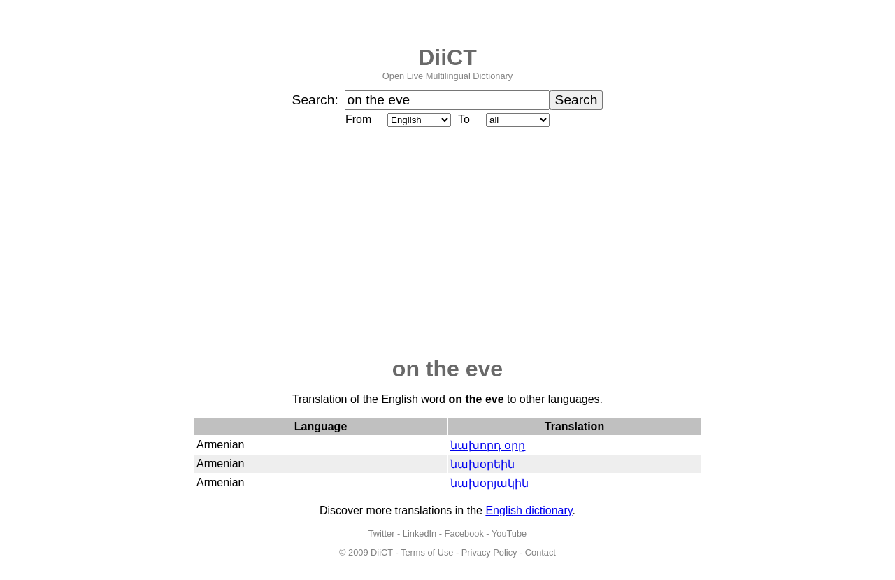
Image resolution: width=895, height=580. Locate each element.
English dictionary (528, 510)
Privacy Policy (489, 552)
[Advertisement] (447, 243)
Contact (540, 552)
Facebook (464, 533)
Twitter (381, 533)
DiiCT (447, 57)
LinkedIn (419, 533)
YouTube (509, 533)
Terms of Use (427, 552)
